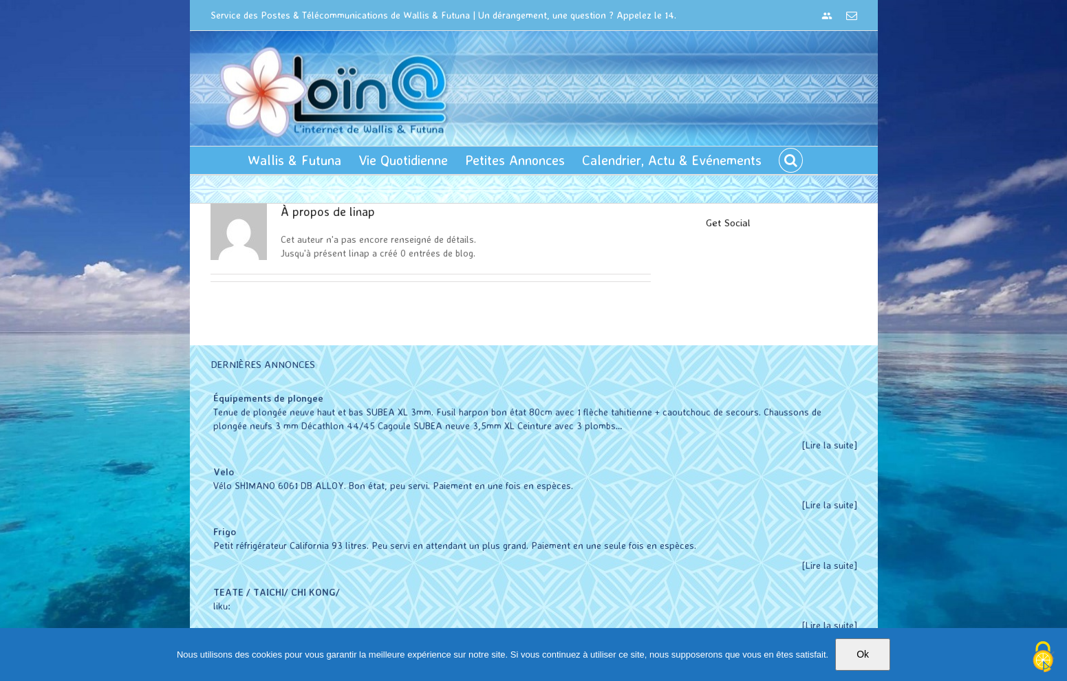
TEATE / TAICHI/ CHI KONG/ (273, 592)
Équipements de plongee (265, 398)
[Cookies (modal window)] (1043, 657)
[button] (787, 160)
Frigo (221, 531)
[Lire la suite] (826, 445)
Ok (862, 654)
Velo (220, 471)
